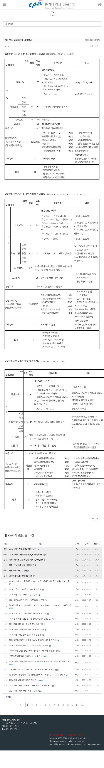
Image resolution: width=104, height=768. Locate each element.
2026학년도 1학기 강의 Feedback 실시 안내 (26, 629)
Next (83, 705)
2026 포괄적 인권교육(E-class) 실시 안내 (25, 589)
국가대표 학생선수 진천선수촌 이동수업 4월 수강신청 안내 (32, 669)
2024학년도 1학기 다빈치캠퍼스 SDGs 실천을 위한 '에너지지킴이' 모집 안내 (39, 661)
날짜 (86, 544)
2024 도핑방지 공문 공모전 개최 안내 (24, 680)
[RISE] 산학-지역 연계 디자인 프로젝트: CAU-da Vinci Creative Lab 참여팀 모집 (40, 605)
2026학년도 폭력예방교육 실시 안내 (23, 595)
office (7, 46)
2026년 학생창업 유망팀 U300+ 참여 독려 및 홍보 (29, 645)
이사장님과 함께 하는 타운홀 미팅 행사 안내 (26, 624)
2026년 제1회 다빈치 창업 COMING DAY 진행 (28, 613)
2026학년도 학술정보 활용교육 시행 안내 (25, 635)
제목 (40, 544)
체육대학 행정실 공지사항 (21, 535)
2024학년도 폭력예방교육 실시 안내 (23, 691)
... (72, 705)
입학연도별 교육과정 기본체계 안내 (18, 40)
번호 (5, 544)
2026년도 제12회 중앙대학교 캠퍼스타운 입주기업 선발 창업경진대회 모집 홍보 (40, 581)
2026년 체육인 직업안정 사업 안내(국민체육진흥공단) (30, 619)
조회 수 (97, 544)
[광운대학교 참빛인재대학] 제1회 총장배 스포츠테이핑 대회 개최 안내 (36, 675)
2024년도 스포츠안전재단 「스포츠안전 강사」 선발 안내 (30, 685)
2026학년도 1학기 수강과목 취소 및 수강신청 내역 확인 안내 (33, 640)
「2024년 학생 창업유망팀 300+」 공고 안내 (26, 656)
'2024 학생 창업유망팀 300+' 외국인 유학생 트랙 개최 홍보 (32, 651)
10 (67, 705)
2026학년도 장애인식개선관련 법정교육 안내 (27, 600)
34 (76, 705)
